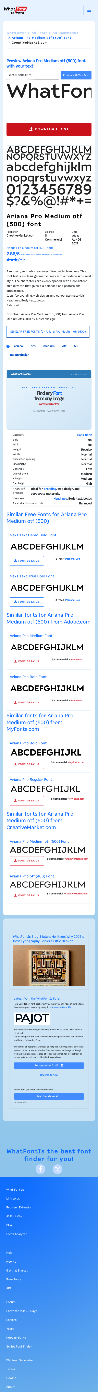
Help (9, 1253)
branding (50, 489)
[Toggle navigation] (89, 10)
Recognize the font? (49, 1065)
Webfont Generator (49, 1096)
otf (64, 346)
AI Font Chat (15, 1216)
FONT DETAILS (26, 561)
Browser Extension (19, 1207)
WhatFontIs (16, 33)
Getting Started (17, 1270)
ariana (18, 346)
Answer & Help (61, 1007)
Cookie (11, 1378)
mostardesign (19, 355)
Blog (9, 1225)
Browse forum (49, 1075)
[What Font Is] (15, 10)
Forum (10, 1302)
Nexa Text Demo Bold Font (33, 535)
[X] (57, 1169)
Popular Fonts (16, 1337)
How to (11, 1261)
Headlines (60, 498)
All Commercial (66, 33)
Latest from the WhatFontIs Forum (38, 998)
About (10, 1387)
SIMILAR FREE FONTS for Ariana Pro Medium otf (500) (48, 331)
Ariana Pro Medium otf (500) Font (39, 841)
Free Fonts (13, 1279)
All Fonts (39, 33)
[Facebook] (40, 1169)
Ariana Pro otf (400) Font (32, 876)
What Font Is (15, 1189)
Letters (11, 1320)
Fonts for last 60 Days (21, 1311)
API (8, 1288)
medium (48, 346)
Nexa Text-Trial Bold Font (32, 576)
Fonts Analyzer (16, 1234)
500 (76, 346)
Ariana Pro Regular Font (31, 780)
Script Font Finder (19, 1346)
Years (10, 1329)
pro (33, 346)
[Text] (33, 75)
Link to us (13, 1198)
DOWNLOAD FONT (49, 129)
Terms (10, 1369)
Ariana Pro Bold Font (28, 677)
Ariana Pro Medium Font (31, 636)
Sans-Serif (84, 435)
